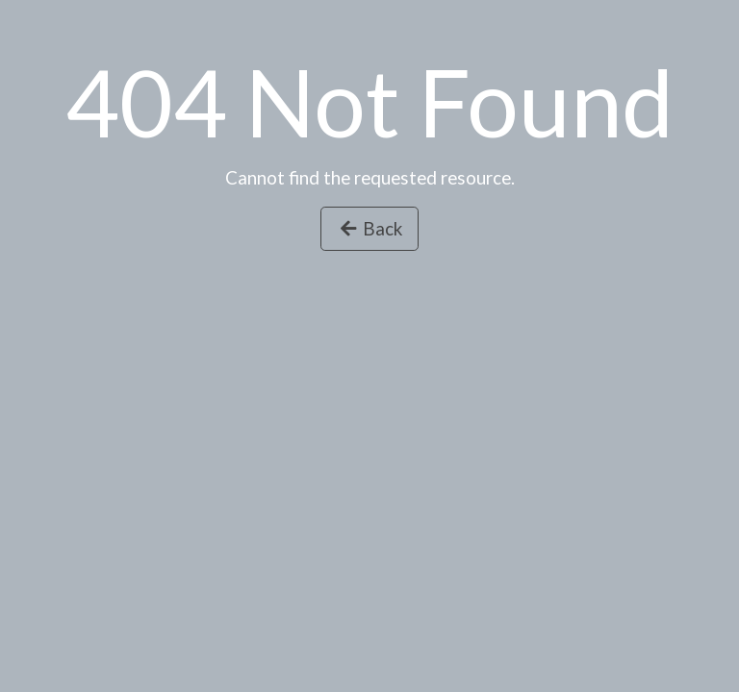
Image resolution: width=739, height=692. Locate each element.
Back (369, 228)
